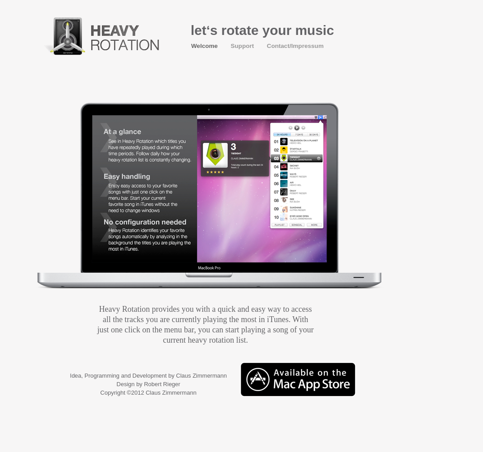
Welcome (205, 46)
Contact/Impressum (295, 46)
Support (243, 46)
